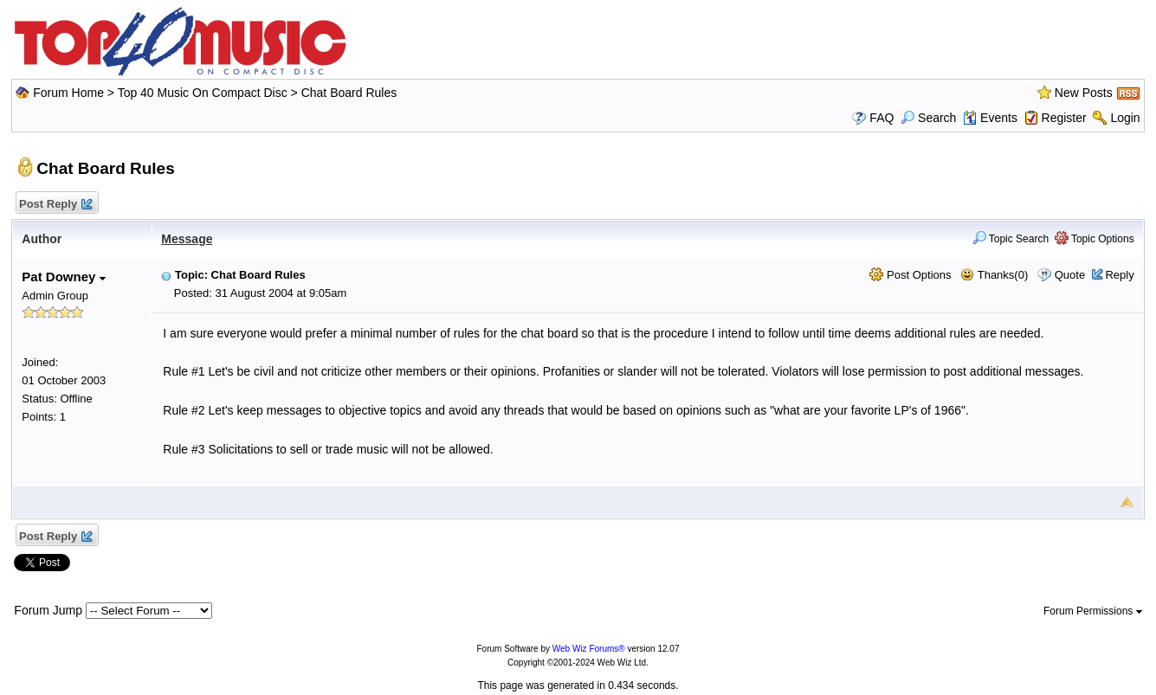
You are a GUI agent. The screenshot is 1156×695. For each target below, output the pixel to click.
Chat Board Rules (349, 93)
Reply (1119, 274)
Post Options (910, 274)
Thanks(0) (994, 274)
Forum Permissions (1092, 611)
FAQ (881, 118)
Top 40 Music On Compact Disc (204, 93)
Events (990, 118)
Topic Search (1010, 239)
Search (928, 118)
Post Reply (55, 204)
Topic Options (1094, 239)
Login (1125, 118)
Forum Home (68, 93)
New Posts (1084, 93)
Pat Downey (63, 276)
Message (186, 239)
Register (1064, 118)
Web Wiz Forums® (588, 648)
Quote (1070, 274)
